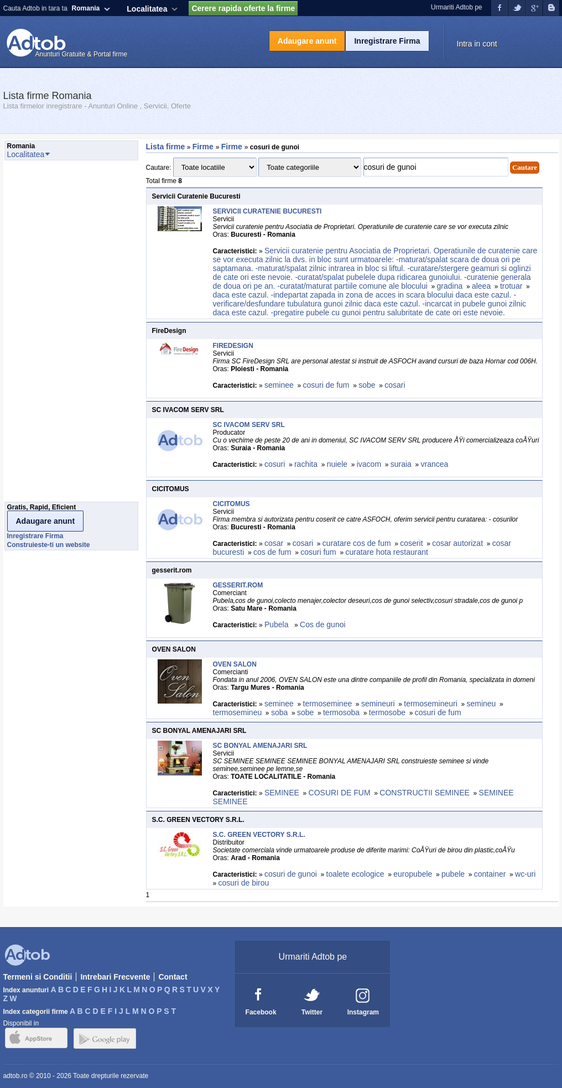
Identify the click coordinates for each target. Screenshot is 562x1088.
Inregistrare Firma (387, 41)
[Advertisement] (48, 334)
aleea (481, 286)
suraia (401, 464)
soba (279, 712)
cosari (394, 385)
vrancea (435, 464)
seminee (279, 385)
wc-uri (525, 874)
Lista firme (165, 146)
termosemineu (237, 712)
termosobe (387, 712)
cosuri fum (318, 552)
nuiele (337, 464)
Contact (172, 976)
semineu (481, 703)
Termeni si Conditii (37, 976)
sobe (366, 385)
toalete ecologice (355, 874)
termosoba (341, 712)
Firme (204, 146)
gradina (450, 286)
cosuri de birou (243, 882)
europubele (412, 874)
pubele (453, 874)
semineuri (378, 703)
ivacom (369, 464)
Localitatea (147, 8)
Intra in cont (477, 43)
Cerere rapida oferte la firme (243, 8)
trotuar (511, 286)
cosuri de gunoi (290, 874)
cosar (273, 543)
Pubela (277, 624)
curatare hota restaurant (386, 552)
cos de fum (272, 552)
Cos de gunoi (323, 624)
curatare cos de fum (356, 543)
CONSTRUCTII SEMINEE (424, 792)
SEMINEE (281, 792)
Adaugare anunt (307, 41)
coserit (411, 543)
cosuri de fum (326, 385)
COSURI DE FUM (340, 792)
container (490, 874)
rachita (306, 464)
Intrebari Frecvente (115, 976)
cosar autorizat (457, 543)
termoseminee (327, 703)
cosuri (274, 464)
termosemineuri (430, 703)
